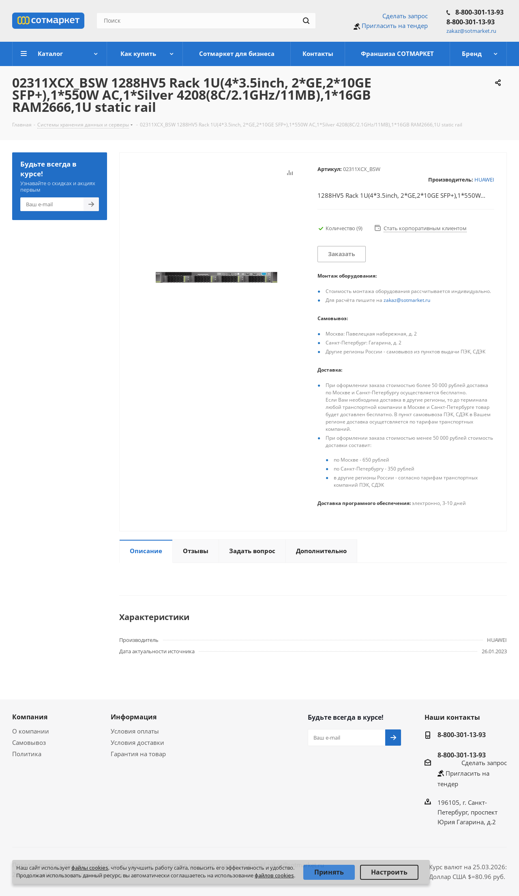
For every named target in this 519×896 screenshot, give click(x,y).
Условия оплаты (135, 731)
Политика (26, 754)
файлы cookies (89, 867)
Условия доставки (137, 742)
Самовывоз (29, 742)
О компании (30, 731)
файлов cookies (274, 875)
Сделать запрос (405, 16)
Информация (134, 716)
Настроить (389, 872)
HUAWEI (484, 179)
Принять (329, 872)
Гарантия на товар (138, 754)
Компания (29, 716)
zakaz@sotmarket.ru (407, 300)
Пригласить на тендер (395, 25)
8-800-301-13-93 (479, 12)
